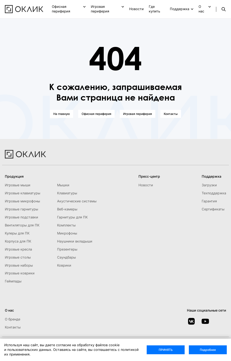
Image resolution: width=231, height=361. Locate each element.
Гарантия (209, 201)
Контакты (171, 114)
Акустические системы (77, 201)
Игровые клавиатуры (22, 193)
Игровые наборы (19, 265)
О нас (201, 8)
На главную (61, 114)
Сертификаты (213, 209)
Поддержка (179, 9)
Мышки (63, 185)
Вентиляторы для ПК (22, 225)
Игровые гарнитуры (21, 209)
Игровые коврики (20, 273)
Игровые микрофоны (22, 201)
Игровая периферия (100, 8)
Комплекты (66, 225)
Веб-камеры (67, 209)
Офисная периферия (61, 8)
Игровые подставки (21, 217)
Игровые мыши (17, 185)
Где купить (154, 8)
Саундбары (66, 257)
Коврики (64, 265)
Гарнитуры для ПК (72, 217)
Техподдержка (214, 193)
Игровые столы (18, 257)
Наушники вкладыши (74, 241)
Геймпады (13, 281)
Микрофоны (67, 233)
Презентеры (67, 249)
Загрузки (209, 185)
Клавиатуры (67, 193)
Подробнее (208, 349)
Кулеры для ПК (17, 233)
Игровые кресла (18, 249)
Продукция (14, 176)
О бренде (12, 319)
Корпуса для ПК (18, 241)
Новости (136, 9)
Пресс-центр (149, 176)
